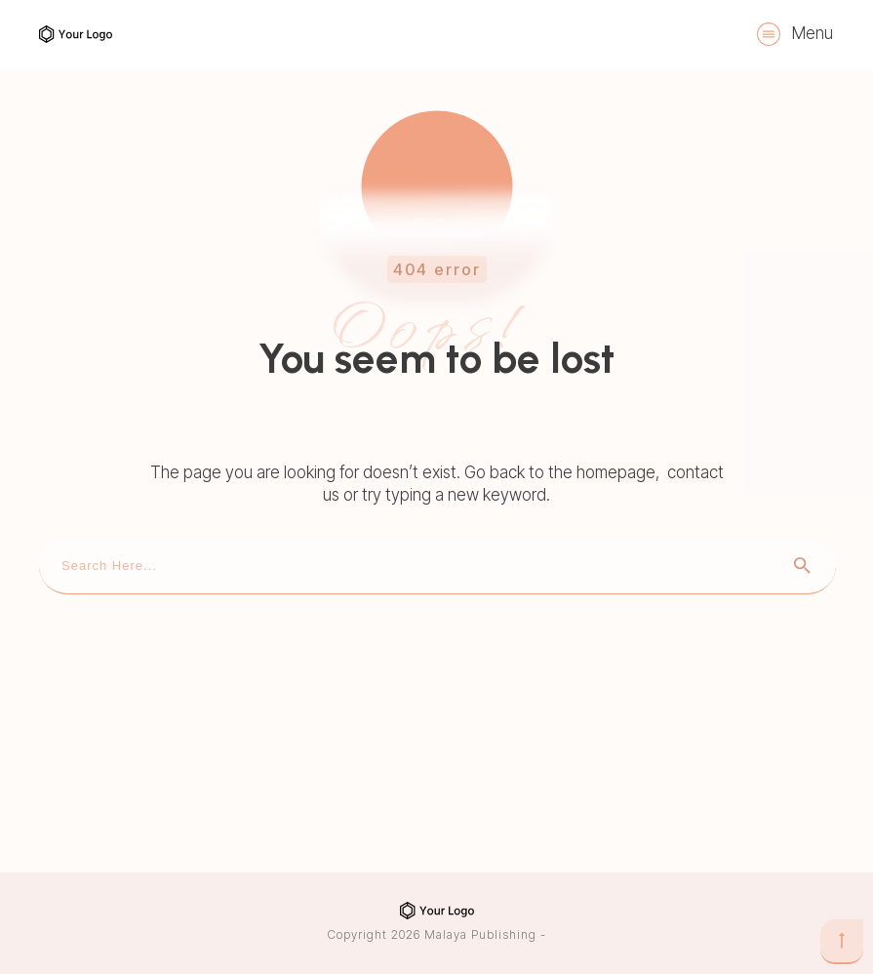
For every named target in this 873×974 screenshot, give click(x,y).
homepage (615, 472)
